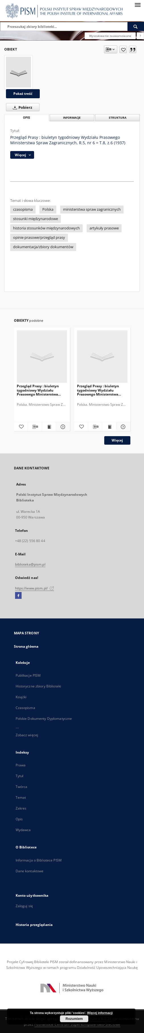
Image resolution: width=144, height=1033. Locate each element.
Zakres (21, 808)
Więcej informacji (100, 1013)
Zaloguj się (24, 906)
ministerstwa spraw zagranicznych (92, 209)
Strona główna (26, 646)
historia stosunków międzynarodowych (46, 228)
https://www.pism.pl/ (34, 588)
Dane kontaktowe (30, 871)
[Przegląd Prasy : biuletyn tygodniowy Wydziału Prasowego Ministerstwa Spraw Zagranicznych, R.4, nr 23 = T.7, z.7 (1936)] (42, 357)
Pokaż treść (22, 93)
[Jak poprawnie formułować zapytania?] (140, 35)
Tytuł (20, 775)
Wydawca (23, 829)
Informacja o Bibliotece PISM (39, 860)
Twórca (22, 786)
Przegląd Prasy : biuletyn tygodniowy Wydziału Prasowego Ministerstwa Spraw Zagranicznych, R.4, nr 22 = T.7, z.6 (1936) (101, 390)
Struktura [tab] (117, 118)
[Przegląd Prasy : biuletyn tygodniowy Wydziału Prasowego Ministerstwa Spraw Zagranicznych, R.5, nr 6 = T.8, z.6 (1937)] (18, 72)
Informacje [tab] (72, 118)
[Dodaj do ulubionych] (123, 49)
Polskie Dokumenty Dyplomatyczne (44, 718)
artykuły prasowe (104, 228)
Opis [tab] (26, 118)
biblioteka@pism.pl (30, 564)
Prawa (21, 765)
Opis (19, 819)
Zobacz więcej (27, 735)
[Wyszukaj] (136, 26)
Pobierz (21, 107)
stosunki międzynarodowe (35, 218)
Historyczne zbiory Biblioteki (38, 686)
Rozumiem (74, 1019)
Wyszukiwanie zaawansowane (110, 36)
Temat (21, 797)
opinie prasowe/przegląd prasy (39, 237)
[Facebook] (18, 595)
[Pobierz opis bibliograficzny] (35, 426)
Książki (21, 697)
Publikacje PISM (28, 675)
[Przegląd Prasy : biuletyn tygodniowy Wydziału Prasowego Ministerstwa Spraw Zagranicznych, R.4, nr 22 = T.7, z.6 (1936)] (102, 357)
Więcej (117, 440)
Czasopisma (25, 707)
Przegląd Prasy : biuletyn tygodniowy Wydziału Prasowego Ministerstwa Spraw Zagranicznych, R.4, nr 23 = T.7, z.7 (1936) (41, 390)
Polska (47, 209)
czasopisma (23, 209)
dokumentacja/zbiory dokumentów (43, 246)
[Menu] (137, 4)
